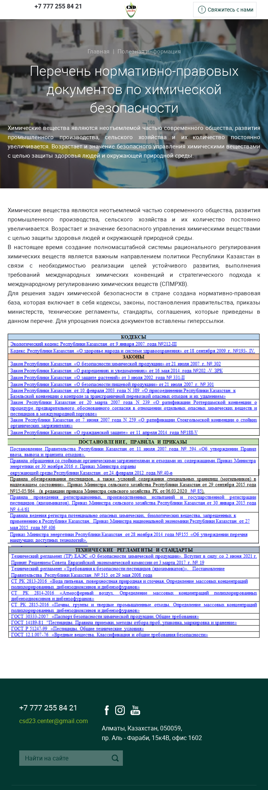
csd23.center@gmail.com (53, 721)
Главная (98, 51)
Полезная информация (149, 51)
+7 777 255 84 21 (58, 6)
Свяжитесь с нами (230, 9)
